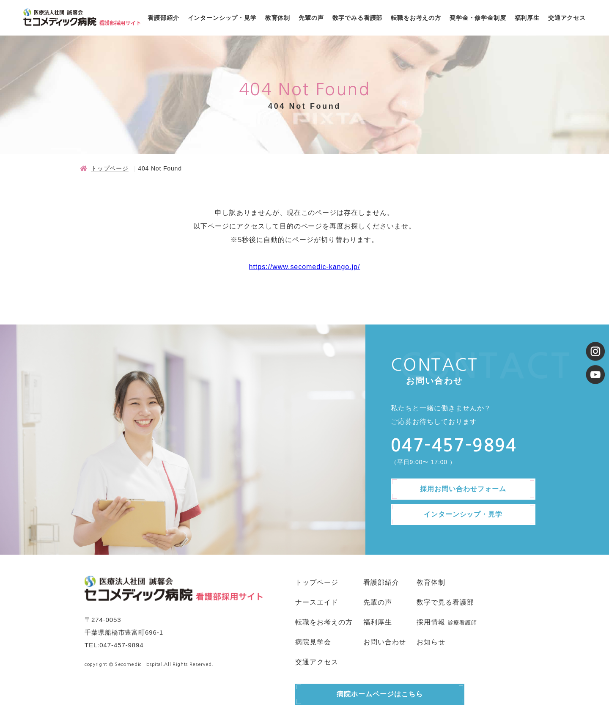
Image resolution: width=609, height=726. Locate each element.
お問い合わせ (384, 642)
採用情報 (431, 622)
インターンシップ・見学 (222, 17)
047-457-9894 (121, 645)
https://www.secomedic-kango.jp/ (304, 266)
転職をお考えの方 (416, 17)
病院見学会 (313, 642)
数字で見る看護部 (445, 602)
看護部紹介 (163, 17)
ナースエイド (316, 602)
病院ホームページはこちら (380, 694)
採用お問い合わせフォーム (463, 488)
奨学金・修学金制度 (478, 17)
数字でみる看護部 (357, 17)
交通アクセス (567, 17)
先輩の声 (311, 17)
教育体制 (277, 17)
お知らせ (431, 642)
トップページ (110, 168)
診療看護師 (462, 622)
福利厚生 (527, 17)
